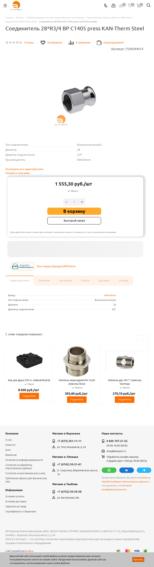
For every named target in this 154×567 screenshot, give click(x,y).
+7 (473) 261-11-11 (69, 441)
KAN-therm (110, 295)
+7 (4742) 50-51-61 (69, 464)
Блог (8, 449)
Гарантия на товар (15, 506)
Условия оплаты (14, 496)
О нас (8, 439)
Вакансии (11, 454)
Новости (10, 444)
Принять (138, 559)
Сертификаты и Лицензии (20, 511)
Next (146, 338)
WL (30, 551)
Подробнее (29, 395)
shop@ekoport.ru (116, 451)
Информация (14, 490)
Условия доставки (15, 501)
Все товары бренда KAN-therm (56, 266)
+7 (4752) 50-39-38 (69, 491)
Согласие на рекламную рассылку (25, 473)
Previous (140, 338)
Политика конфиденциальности (24, 460)
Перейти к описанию (17, 173)
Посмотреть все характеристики (24, 169)
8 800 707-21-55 (117, 441)
